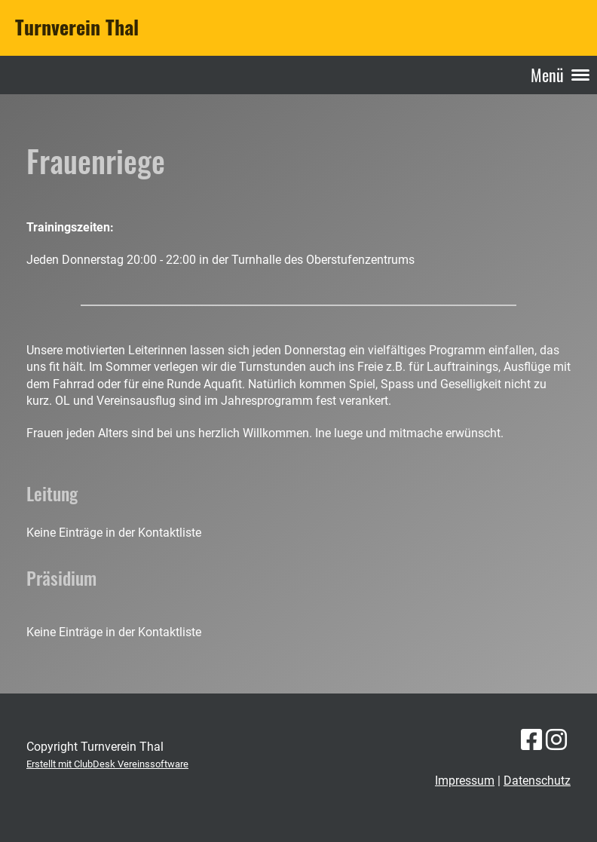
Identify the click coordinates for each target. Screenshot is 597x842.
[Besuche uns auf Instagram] (556, 740)
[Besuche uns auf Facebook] (531, 740)
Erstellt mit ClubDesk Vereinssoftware (107, 764)
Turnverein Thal (77, 27)
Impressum (464, 780)
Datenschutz (537, 780)
